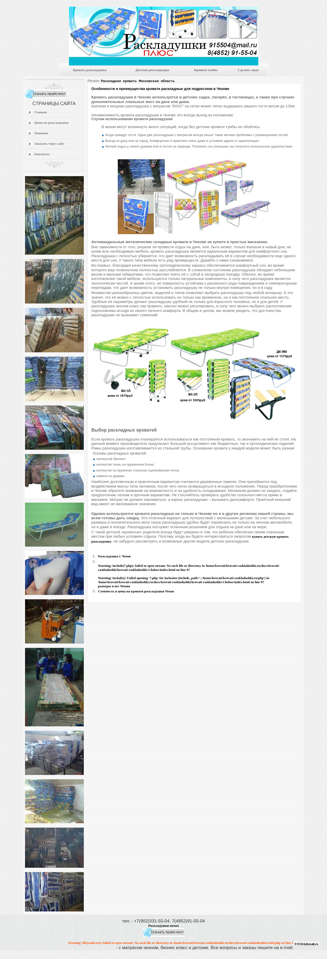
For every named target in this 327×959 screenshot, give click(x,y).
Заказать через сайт (49, 143)
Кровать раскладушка (89, 70)
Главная (40, 112)
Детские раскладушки (152, 70)
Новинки (41, 133)
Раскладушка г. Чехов (114, 556)
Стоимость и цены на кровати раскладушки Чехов (136, 592)
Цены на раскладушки (51, 123)
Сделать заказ (248, 70)
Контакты (42, 154)
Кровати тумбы (205, 70)
